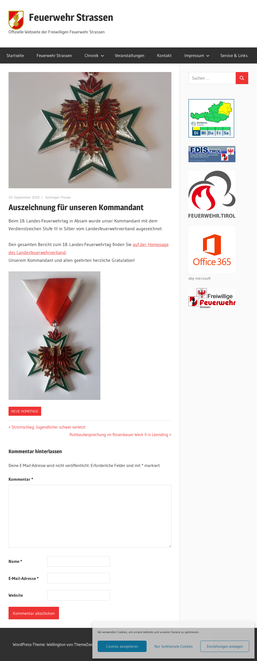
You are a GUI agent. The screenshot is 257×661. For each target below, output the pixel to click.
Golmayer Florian (58, 197)
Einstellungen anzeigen (225, 646)
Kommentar (21, 479)
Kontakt (164, 55)
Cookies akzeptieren (122, 646)
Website (16, 595)
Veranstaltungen (129, 55)
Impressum (197, 55)
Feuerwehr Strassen (71, 17)
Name (15, 561)
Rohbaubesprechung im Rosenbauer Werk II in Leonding (119, 434)
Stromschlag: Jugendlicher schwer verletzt (48, 427)
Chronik (94, 55)
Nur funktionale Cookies (173, 646)
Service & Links (233, 55)
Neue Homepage (24, 411)
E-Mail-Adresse (24, 578)
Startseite (15, 55)
